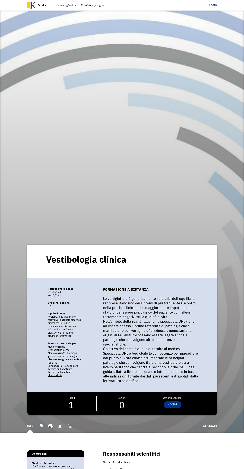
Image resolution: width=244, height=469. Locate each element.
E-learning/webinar (67, 5)
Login (213, 5)
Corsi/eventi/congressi (93, 5)
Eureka (42, 5)
